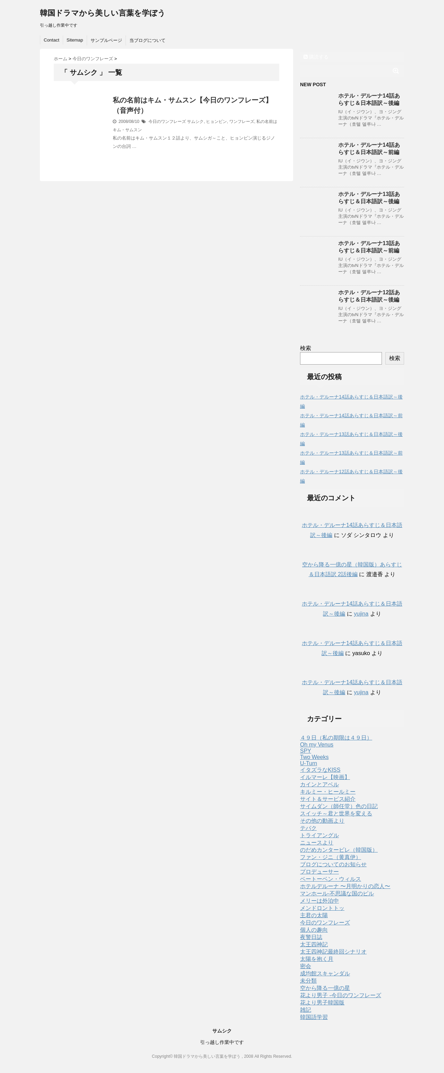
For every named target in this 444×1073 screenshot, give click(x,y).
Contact (51, 40)
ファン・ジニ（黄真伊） (330, 857)
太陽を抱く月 (316, 959)
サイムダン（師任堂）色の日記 (339, 806)
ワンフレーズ (241, 121)
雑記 (305, 1010)
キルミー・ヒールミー (328, 792)
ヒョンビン (216, 121)
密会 (305, 966)
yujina (361, 614)
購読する (316, 57)
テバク (308, 828)
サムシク (195, 121)
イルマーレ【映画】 (325, 777)
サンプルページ (106, 40)
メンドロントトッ (322, 908)
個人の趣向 (314, 930)
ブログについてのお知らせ (333, 864)
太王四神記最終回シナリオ (333, 952)
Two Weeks (314, 757)
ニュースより (316, 843)
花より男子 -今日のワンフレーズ (340, 995)
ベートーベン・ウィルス (330, 879)
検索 (305, 348)
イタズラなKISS (320, 770)
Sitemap (75, 40)
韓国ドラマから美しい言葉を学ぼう (102, 13)
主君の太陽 (314, 915)
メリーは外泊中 (319, 901)
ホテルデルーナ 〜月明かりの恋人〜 (345, 886)
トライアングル (319, 835)
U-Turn (308, 763)
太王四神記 (314, 944)
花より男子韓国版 (322, 1002)
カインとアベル (319, 784)
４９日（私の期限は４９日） (336, 738)
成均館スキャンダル (325, 973)
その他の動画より (322, 821)
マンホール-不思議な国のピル (337, 893)
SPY (305, 751)
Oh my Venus (316, 745)
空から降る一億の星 (325, 988)
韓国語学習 (314, 1017)
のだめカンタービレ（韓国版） (339, 850)
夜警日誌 (311, 937)
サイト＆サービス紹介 (328, 799)
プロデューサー (319, 872)
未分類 (308, 981)
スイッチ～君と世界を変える (336, 813)
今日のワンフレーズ (167, 121)
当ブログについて (147, 40)
